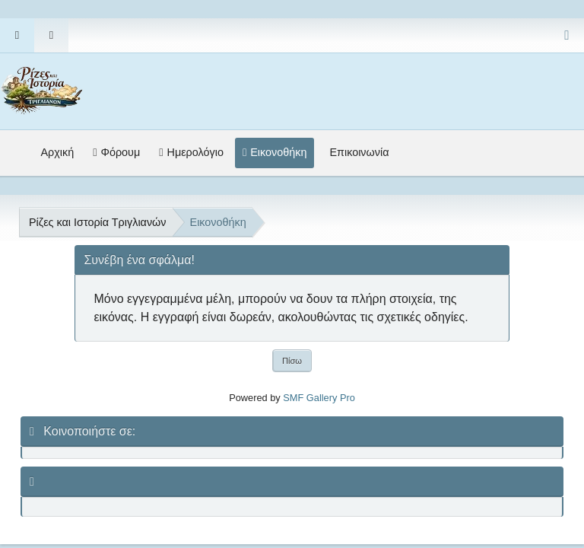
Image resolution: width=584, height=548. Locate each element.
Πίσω (292, 360)
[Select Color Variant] (567, 35)
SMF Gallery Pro (319, 397)
